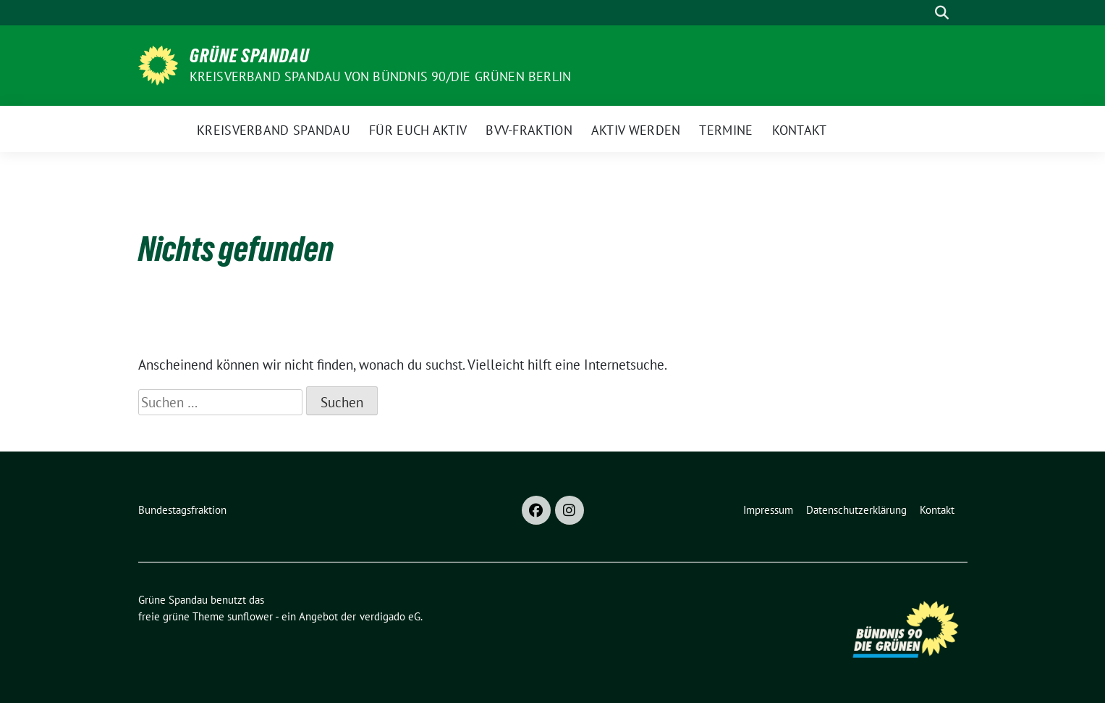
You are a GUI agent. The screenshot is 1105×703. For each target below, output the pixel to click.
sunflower (250, 616)
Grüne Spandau (250, 56)
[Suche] (921, 12)
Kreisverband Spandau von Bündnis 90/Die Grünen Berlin (381, 76)
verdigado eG (390, 616)
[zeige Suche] (942, 12)
